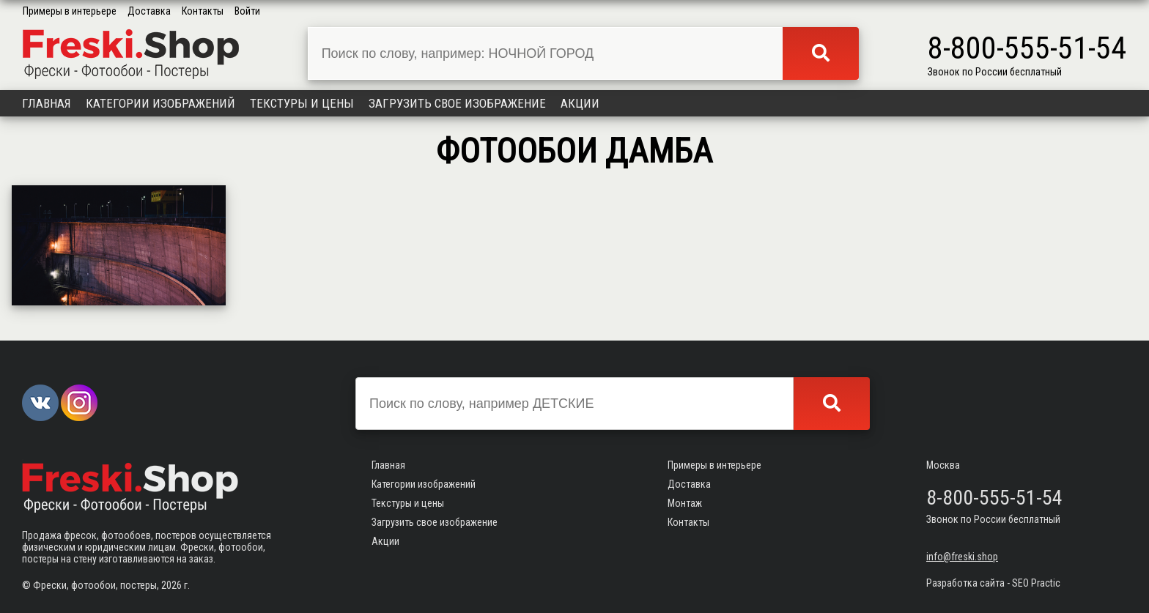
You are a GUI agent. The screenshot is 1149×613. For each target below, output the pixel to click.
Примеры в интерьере (70, 11)
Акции (580, 103)
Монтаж (685, 503)
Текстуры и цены (302, 103)
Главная (46, 103)
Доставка (149, 11)
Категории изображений (160, 103)
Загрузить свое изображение (457, 103)
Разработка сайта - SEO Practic (993, 583)
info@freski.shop (962, 556)
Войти (247, 11)
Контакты (202, 11)
